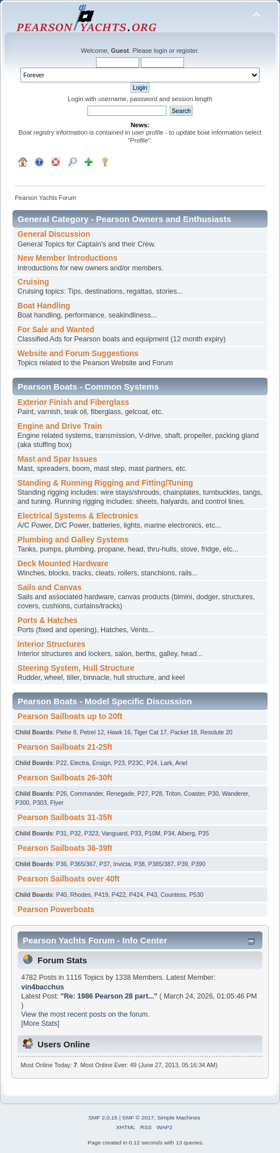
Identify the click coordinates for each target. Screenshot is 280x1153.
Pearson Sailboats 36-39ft (65, 848)
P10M (153, 833)
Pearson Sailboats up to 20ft (70, 716)
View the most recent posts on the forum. (85, 1014)
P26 (61, 793)
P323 (91, 833)
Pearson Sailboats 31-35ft (65, 817)
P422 (119, 894)
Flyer (57, 802)
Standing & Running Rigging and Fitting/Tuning (105, 483)
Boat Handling (44, 306)
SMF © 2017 (138, 1117)
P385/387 (161, 863)
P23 (119, 762)
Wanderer (235, 793)
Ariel (181, 762)
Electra (79, 762)
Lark (167, 762)
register (187, 50)
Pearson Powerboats (56, 909)
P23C (135, 762)
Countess (173, 894)
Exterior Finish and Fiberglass (73, 402)
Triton (173, 793)
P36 (61, 863)
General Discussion (54, 234)
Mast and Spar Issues (57, 459)
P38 (139, 863)
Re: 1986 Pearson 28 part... (109, 996)
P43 (152, 894)
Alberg (186, 833)
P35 (203, 833)
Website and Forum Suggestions (78, 353)
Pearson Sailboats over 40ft (69, 879)
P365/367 (83, 863)
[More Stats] (40, 1023)
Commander (86, 793)
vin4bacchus (42, 987)
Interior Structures (52, 644)
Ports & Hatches (48, 620)
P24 (152, 762)
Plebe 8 (66, 732)
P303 (40, 802)
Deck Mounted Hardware (63, 563)
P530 (196, 894)
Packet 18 (183, 732)
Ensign (101, 762)
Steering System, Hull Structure (76, 668)
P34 (169, 833)
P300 (22, 802)
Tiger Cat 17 (150, 732)
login (161, 50)
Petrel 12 (92, 732)
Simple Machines (178, 1117)
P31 (61, 833)
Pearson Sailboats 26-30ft (65, 778)
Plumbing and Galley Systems (73, 540)
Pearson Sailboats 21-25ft (65, 747)
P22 (61, 762)
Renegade (120, 793)
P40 (61, 894)
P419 (101, 894)
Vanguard (114, 833)
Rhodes (80, 894)
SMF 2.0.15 (103, 1117)
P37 (104, 863)
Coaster (194, 793)
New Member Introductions (68, 258)
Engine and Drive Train (60, 426)
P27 (142, 793)
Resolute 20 (216, 732)
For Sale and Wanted (56, 329)
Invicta (122, 863)
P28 (157, 793)
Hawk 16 (119, 732)
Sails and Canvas (50, 587)
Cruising (33, 282)
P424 (136, 894)
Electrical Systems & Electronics (78, 516)
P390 (198, 863)
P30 (213, 793)
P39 (182, 863)
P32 (75, 833)
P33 (136, 833)
